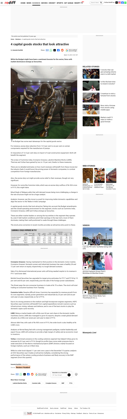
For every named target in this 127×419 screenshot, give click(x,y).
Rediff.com (40, 413)
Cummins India (36, 383)
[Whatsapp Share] (50, 50)
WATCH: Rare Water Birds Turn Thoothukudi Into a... (94, 297)
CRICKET (52, 3)
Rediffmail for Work (42, 408)
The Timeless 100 (85, 408)
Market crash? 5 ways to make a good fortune (107, 119)
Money (70, 408)
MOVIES (44, 3)
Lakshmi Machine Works (20, 383)
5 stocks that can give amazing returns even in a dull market (108, 72)
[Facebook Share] (58, 50)
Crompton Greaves (51, 383)
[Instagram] (119, 2)
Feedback (79, 413)
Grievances (100, 413)
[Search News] (100, 2)
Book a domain (54, 408)
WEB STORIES (89, 166)
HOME (23, 3)
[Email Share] (47, 50)
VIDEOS (86, 225)
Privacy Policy (66, 413)
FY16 (70, 383)
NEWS (29, 3)
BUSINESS (36, 3)
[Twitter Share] (54, 50)
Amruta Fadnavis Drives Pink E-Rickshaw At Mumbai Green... (94, 272)
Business (18, 39)
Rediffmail (63, 408)
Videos (76, 408)
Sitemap (73, 413)
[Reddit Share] (62, 50)
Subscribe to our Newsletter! (59, 372)
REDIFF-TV (78, 3)
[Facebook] (122, 2)
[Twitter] (116, 2)
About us (85, 413)
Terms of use (92, 413)
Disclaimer (58, 413)
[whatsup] (125, 2)
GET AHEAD (68, 3)
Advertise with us (49, 413)
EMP (63, 383)
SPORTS (60, 3)
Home (12, 39)
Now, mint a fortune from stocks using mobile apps (108, 108)
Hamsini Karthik (18, 50)
